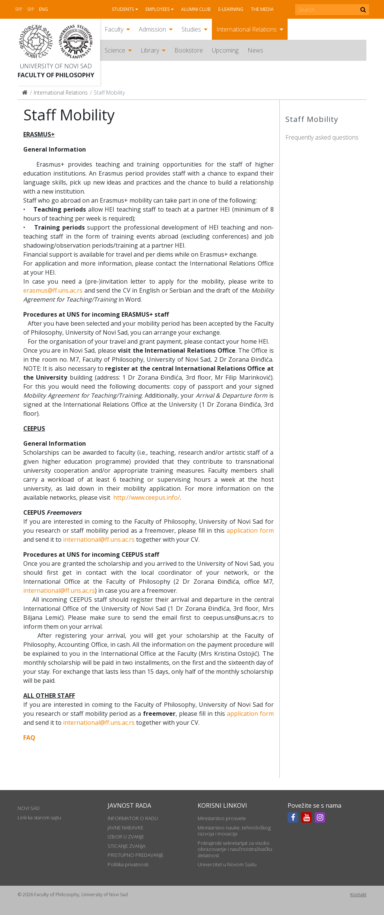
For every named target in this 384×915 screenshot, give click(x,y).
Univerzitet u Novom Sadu (227, 864)
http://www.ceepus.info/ (146, 497)
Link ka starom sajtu (39, 817)
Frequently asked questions (321, 137)
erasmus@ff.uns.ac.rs (52, 290)
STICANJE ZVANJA (127, 846)
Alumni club (196, 9)
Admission (152, 29)
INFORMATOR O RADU (133, 818)
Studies (191, 29)
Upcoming (225, 50)
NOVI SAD (29, 808)
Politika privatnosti (128, 864)
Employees (158, 9)
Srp (18, 9)
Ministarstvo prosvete (222, 818)
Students (123, 9)
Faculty (114, 29)
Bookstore (188, 50)
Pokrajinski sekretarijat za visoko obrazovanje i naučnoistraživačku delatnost (235, 849)
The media (262, 9)
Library (150, 50)
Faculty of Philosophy (56, 75)
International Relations (246, 29)
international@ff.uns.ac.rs (99, 539)
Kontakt (358, 894)
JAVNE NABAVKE (125, 827)
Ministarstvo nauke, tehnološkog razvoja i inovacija (234, 830)
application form (249, 530)
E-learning (230, 9)
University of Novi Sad (56, 66)
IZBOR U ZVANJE (126, 836)
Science (115, 50)
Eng (43, 9)
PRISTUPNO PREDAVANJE (136, 855)
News (255, 50)
